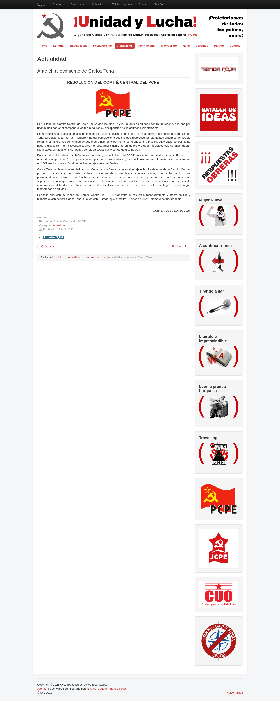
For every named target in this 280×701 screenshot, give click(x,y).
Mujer (186, 45)
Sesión (158, 4)
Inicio (43, 45)
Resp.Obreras (102, 45)
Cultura (234, 45)
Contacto (58, 4)
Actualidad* (60, 225)
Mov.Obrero (169, 45)
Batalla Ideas (79, 45)
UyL (41, 4)
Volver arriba (235, 692)
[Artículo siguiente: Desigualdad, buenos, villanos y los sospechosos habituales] (179, 246)
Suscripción (78, 4)
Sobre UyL (98, 4)
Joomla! (42, 688)
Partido (219, 45)
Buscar (143, 4)
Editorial (58, 45)
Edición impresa (122, 4)
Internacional (146, 45)
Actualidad (124, 45)
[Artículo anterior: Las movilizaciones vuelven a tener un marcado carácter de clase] (47, 246)
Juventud (202, 45)
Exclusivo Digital (53, 237)
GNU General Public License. (109, 688)
